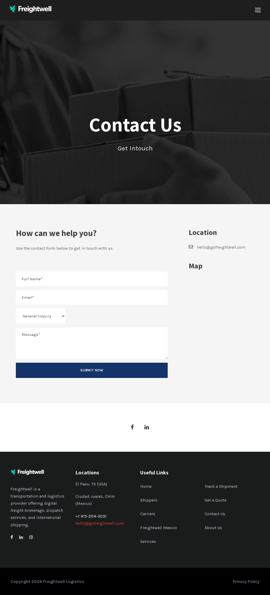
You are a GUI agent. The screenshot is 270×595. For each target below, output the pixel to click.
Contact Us (215, 513)
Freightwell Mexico (158, 527)
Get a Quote (215, 500)
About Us (213, 527)
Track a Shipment (221, 486)
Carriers (147, 513)
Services (148, 541)
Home (146, 486)
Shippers (148, 500)
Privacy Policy (246, 581)
